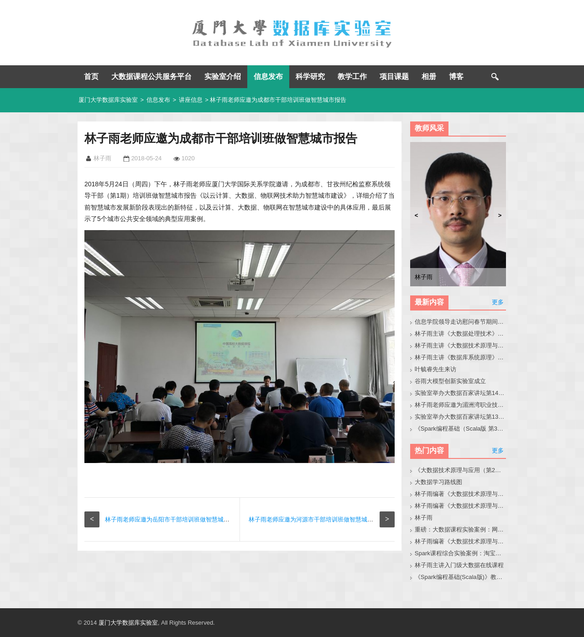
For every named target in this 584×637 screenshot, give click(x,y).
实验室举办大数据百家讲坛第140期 (460, 393)
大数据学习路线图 (438, 482)
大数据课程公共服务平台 (151, 76)
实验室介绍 (222, 76)
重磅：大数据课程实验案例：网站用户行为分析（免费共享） (460, 529)
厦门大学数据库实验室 (108, 99)
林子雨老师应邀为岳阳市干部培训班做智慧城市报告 (173, 519)
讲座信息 (191, 99)
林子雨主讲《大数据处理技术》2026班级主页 (460, 333)
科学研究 (310, 76)
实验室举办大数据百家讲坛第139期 (460, 416)
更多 (498, 302)
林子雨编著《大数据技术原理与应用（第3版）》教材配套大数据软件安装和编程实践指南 (460, 541)
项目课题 (394, 76)
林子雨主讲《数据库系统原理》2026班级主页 (460, 357)
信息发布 (268, 76)
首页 (91, 76)
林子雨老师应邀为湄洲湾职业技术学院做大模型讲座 (460, 404)
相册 (429, 76)
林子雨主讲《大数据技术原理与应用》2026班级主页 (460, 345)
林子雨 (424, 517)
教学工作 (352, 76)
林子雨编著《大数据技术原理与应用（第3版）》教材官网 (460, 493)
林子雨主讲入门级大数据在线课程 (459, 565)
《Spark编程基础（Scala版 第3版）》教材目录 (460, 428)
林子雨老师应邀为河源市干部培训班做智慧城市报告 (317, 519)
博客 (456, 76)
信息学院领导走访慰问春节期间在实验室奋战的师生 (460, 321)
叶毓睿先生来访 (435, 369)
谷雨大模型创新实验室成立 (450, 381)
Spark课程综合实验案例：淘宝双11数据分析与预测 (460, 553)
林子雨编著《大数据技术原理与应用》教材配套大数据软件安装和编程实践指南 (460, 505)
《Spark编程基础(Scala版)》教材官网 (460, 577)
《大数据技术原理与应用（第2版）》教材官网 (460, 470)
